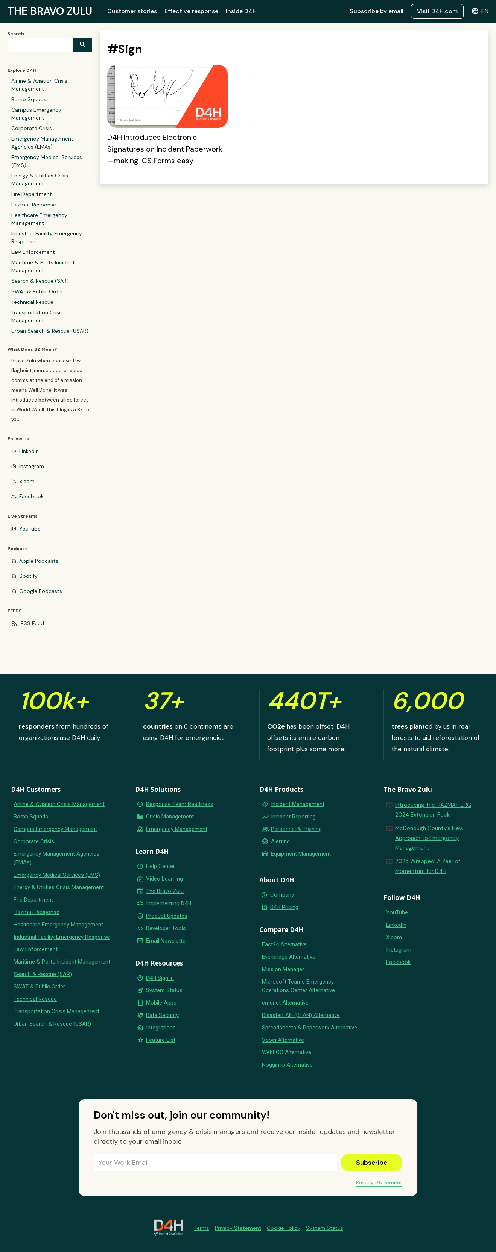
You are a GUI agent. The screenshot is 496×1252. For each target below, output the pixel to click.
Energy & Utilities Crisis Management (39, 179)
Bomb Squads (28, 99)
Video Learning (164, 878)
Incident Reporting (293, 816)
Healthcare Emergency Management (39, 219)
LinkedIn (29, 451)
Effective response (191, 11)
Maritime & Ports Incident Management (43, 266)
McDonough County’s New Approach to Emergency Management (429, 838)
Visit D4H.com (437, 11)
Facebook (31, 496)
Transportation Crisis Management (37, 316)
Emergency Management (176, 829)
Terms (201, 1228)
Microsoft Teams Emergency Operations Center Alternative (298, 986)
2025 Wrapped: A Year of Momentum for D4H (427, 866)
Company (282, 894)
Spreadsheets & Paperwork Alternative (309, 1027)
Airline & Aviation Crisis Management (39, 84)
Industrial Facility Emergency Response (46, 237)
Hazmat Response (33, 204)
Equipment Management (301, 853)
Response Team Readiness (179, 804)
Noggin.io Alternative (287, 1064)
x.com (27, 481)
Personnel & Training (296, 829)
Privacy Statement (379, 1182)
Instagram (31, 466)
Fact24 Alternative (284, 944)
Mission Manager (283, 969)
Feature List (160, 1040)
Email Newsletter (166, 940)
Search (16, 34)
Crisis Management (170, 816)
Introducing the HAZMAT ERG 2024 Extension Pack (433, 809)
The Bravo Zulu (165, 891)
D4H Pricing (284, 907)
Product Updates (166, 915)
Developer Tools (166, 928)
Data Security (162, 1015)
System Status (164, 990)
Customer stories (132, 11)
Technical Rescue (32, 302)
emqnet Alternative (285, 1002)
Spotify (28, 576)
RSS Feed (32, 623)
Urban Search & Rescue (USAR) (49, 330)
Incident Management (297, 804)
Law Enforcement (33, 252)
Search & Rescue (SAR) (40, 280)
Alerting (280, 841)
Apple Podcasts (38, 561)
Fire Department (31, 194)
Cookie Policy (283, 1228)
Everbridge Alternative (288, 956)
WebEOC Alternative (286, 1052)
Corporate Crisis (31, 128)
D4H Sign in (160, 978)
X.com (394, 937)
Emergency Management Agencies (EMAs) (42, 142)
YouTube (30, 528)
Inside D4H (241, 11)
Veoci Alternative (283, 1040)
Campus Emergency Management (36, 113)
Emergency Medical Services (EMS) (46, 161)
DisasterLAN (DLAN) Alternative (301, 1015)
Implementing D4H (168, 903)
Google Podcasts (40, 591)
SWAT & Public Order (37, 291)
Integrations (161, 1027)
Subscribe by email (376, 11)
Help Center (160, 866)
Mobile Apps (161, 1002)
